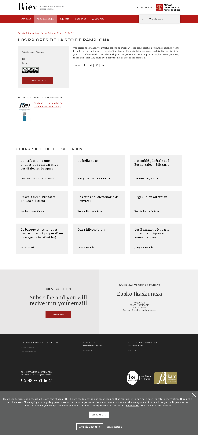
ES (142, 7)
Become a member (29, 347)
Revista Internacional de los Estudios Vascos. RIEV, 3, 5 (46, 33)
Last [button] (26, 19)
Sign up (132, 350)
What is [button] (98, 19)
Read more (132, 405)
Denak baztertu (89, 426)
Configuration (114, 427)
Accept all (99, 414)
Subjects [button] (64, 19)
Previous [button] (45, 20)
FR (146, 7)
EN (150, 7)
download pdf (38, 80)
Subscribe (80, 19)
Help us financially (30, 351)
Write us (87, 350)
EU (138, 7)
